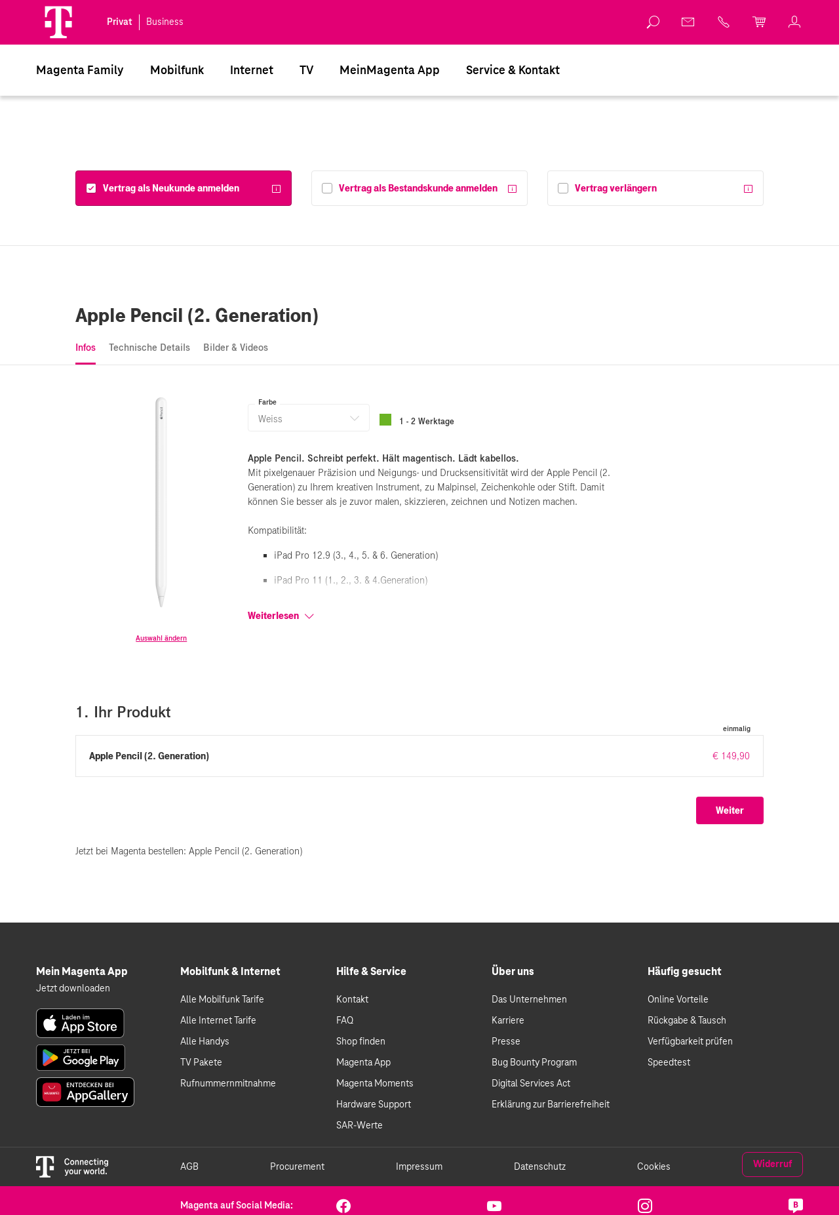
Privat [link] (119, 22)
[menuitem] (80, 70)
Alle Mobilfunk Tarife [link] (222, 1000)
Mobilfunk (177, 70)
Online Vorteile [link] (678, 1000)
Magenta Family (80, 70)
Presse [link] (506, 1042)
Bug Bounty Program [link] (534, 1063)
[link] (80, 1023)
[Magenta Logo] (58, 22)
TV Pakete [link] (201, 1063)
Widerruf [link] (772, 1164)
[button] (58, 22)
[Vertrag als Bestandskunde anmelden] (410, 188)
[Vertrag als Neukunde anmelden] (162, 188)
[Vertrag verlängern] (607, 188)
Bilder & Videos (235, 347)
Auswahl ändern (161, 638)
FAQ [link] (344, 1021)
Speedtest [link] (669, 1063)
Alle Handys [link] (204, 1042)
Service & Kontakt (513, 70)
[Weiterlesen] (441, 615)
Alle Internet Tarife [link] (218, 1021)
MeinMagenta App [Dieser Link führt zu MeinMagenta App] (390, 70)
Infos (85, 347)
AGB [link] (189, 1167)
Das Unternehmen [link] (529, 1000)
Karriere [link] (508, 1021)
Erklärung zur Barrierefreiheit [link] (551, 1105)
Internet (251, 70)
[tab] (85, 348)
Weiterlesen (281, 616)
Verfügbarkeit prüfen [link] (690, 1042)
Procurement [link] (297, 1167)
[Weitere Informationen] (276, 190)
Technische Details (149, 347)
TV (306, 70)
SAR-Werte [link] (359, 1126)
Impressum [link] (419, 1167)
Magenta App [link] (363, 1063)
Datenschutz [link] (540, 1167)
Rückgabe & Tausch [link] (687, 1021)
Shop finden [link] (360, 1042)
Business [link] (165, 22)
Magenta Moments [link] (375, 1084)
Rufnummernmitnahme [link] (228, 1084)
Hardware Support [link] (373, 1105)
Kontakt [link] (352, 1000)
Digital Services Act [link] (531, 1084)
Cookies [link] (654, 1167)
